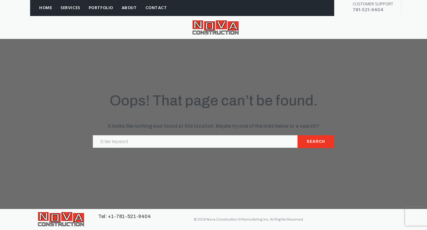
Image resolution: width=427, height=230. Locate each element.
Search (316, 141)
